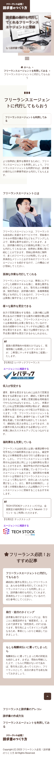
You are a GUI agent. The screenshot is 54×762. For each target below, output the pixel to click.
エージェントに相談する (16, 369)
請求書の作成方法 (13, 715)
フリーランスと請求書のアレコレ (22, 709)
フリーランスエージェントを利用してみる (26, 119)
